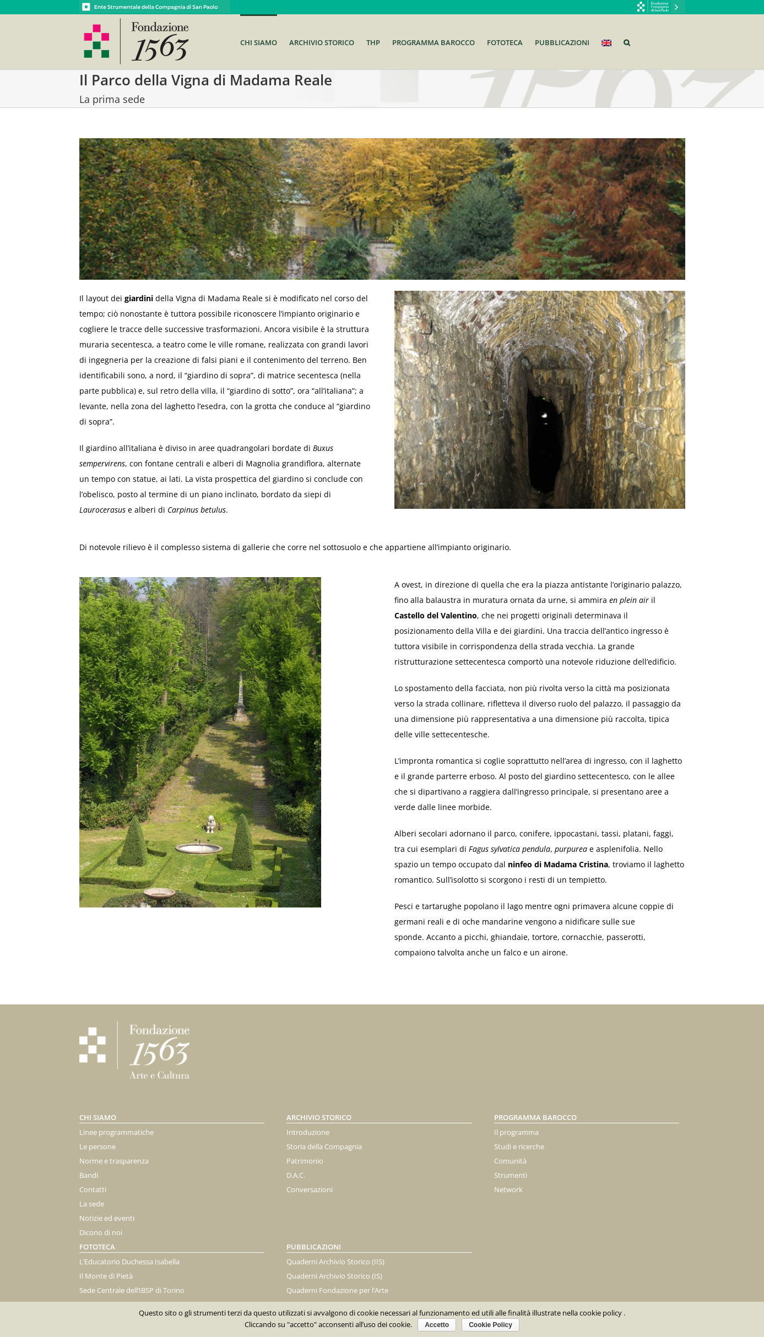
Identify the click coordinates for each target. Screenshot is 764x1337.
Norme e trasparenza (114, 1161)
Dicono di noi (100, 1232)
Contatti (92, 1189)
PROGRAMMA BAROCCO (535, 1117)
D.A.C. (295, 1175)
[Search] (627, 41)
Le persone (97, 1146)
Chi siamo (97, 1117)
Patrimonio (304, 1161)
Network (508, 1189)
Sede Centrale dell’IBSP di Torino (132, 1290)
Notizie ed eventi (106, 1218)
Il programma (516, 1132)
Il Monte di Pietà (106, 1276)
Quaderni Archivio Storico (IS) (334, 1276)
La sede (91, 1204)
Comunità (510, 1161)
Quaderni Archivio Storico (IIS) (335, 1262)
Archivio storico (318, 1117)
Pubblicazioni (313, 1247)
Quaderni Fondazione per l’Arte (337, 1290)
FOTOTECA (97, 1247)
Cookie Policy (490, 1325)
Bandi (88, 1175)
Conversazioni (309, 1189)
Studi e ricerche (519, 1146)
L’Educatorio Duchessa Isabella (129, 1262)
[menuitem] (264, 41)
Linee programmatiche (116, 1132)
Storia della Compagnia (324, 1146)
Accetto (437, 1325)
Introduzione (307, 1132)
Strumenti (510, 1175)
